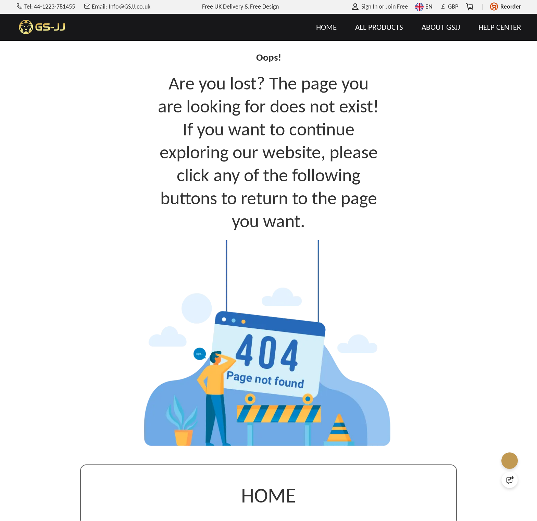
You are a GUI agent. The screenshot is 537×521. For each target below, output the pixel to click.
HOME (326, 27)
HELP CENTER (499, 27)
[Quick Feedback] (509, 480)
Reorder (510, 6)
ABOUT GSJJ (441, 27)
